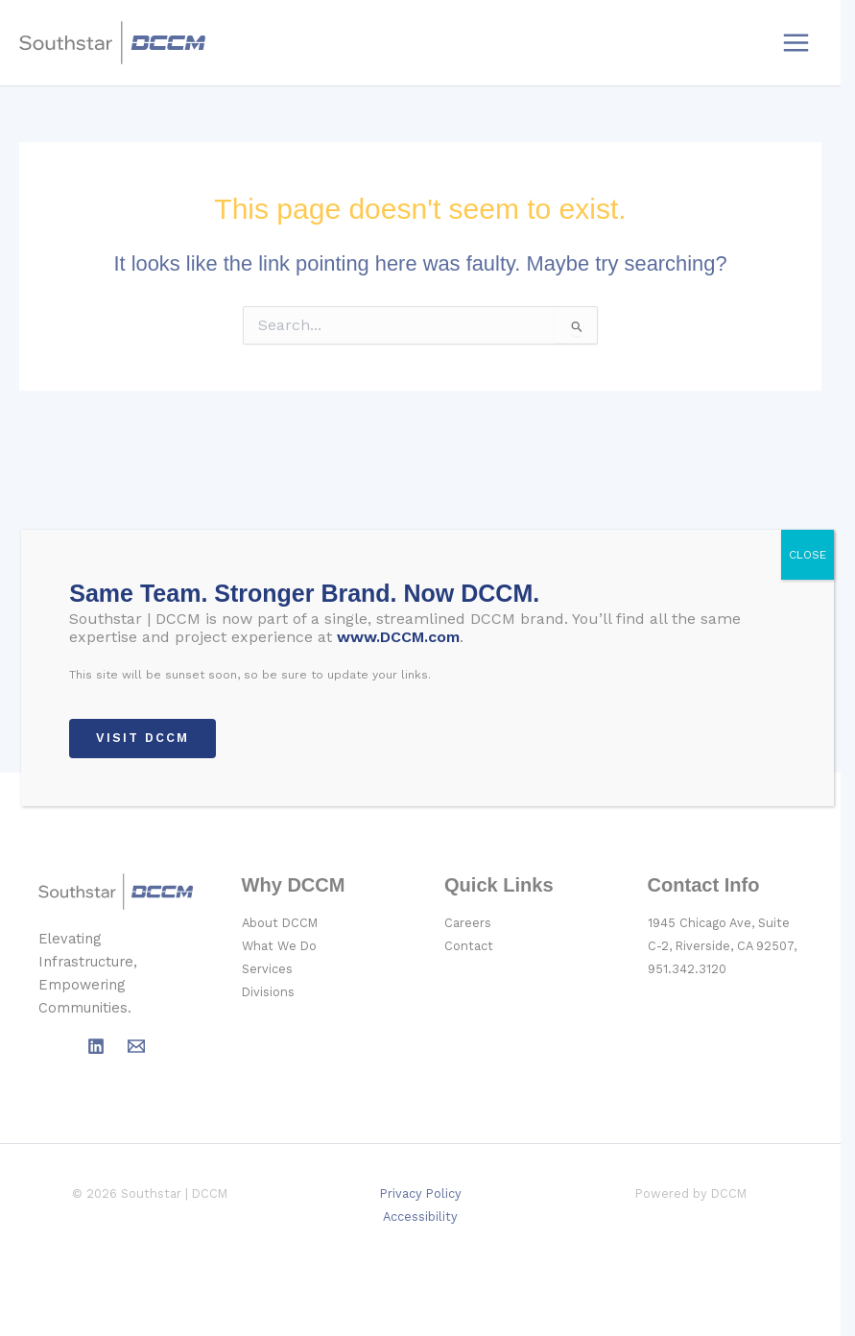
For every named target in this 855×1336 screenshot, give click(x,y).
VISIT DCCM (142, 737)
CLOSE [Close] (807, 554)
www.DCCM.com (398, 637)
